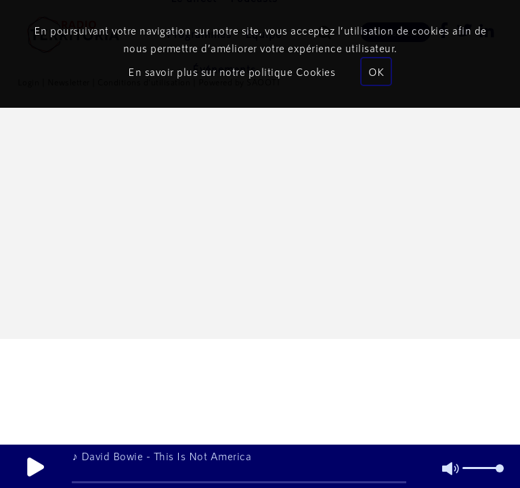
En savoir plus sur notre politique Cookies (231, 71)
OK (376, 71)
